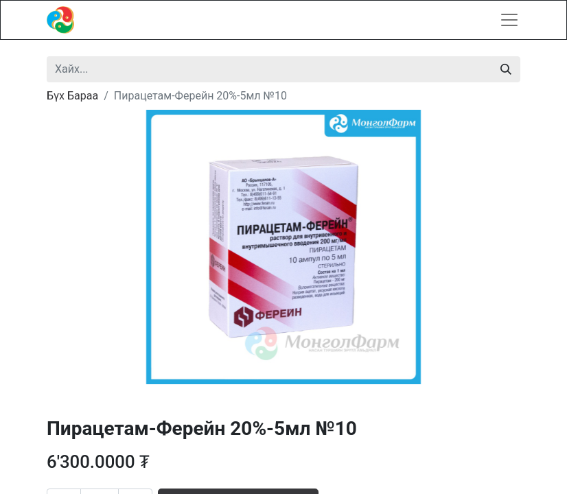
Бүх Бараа (72, 95)
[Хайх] (505, 69)
